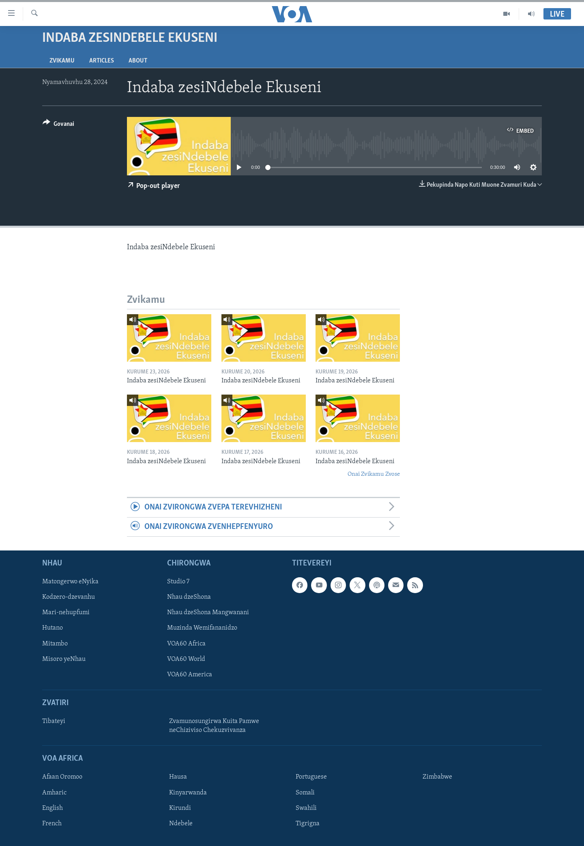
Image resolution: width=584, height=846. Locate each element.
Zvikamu (62, 61)
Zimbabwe (437, 777)
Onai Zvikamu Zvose (374, 474)
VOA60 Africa (186, 644)
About (138, 61)
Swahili (306, 808)
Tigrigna (308, 823)
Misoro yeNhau (64, 659)
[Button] (58, 125)
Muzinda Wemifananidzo (202, 628)
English (52, 808)
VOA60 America (189, 674)
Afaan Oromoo (62, 777)
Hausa (178, 777)
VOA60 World (186, 659)
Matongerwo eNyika (70, 582)
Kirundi (180, 808)
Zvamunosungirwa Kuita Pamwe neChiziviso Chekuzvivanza (214, 726)
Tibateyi (53, 721)
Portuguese (311, 777)
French (52, 823)
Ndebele (181, 823)
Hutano (52, 628)
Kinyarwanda (188, 793)
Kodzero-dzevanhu (68, 597)
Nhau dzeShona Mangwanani (208, 613)
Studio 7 (178, 582)
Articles (101, 61)
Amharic (54, 793)
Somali (305, 793)
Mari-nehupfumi (66, 613)
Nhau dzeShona (189, 597)
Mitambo (55, 644)
